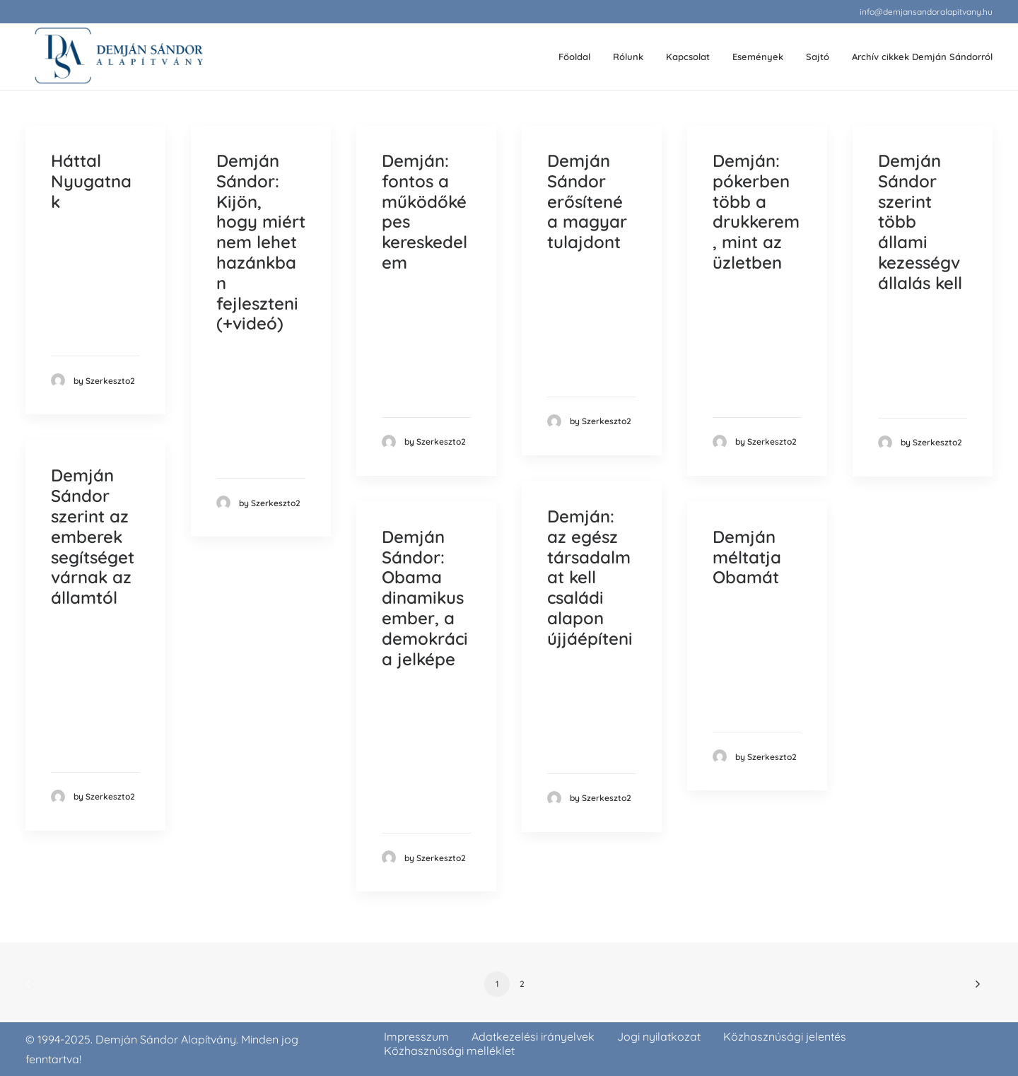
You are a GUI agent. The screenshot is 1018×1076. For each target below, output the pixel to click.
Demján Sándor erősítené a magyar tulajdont (587, 201)
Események (757, 56)
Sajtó (817, 56)
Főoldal (574, 56)
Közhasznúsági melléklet (449, 1050)
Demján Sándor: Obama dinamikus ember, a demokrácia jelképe (425, 597)
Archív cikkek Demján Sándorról (922, 56)
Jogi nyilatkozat (659, 1036)
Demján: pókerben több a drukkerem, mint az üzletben (756, 211)
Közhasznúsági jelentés (784, 1036)
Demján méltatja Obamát (747, 557)
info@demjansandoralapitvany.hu (926, 11)
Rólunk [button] (628, 56)
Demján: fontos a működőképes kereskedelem (424, 211)
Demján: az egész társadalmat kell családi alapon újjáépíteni (590, 577)
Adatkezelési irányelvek (533, 1036)
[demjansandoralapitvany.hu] (118, 56)
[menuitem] (926, 11)
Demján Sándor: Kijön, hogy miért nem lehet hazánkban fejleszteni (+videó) (260, 242)
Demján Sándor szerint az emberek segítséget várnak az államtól (92, 536)
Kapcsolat (688, 56)
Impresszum (416, 1036)
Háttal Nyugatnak (91, 181)
